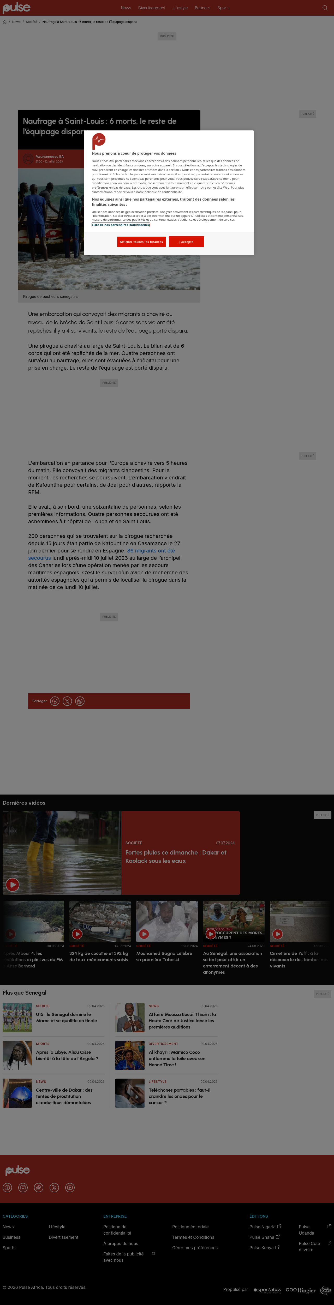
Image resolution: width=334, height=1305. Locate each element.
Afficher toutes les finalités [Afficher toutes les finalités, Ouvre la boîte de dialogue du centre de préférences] (141, 242)
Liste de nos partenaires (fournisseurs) (121, 225)
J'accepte (186, 242)
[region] (169, 192)
